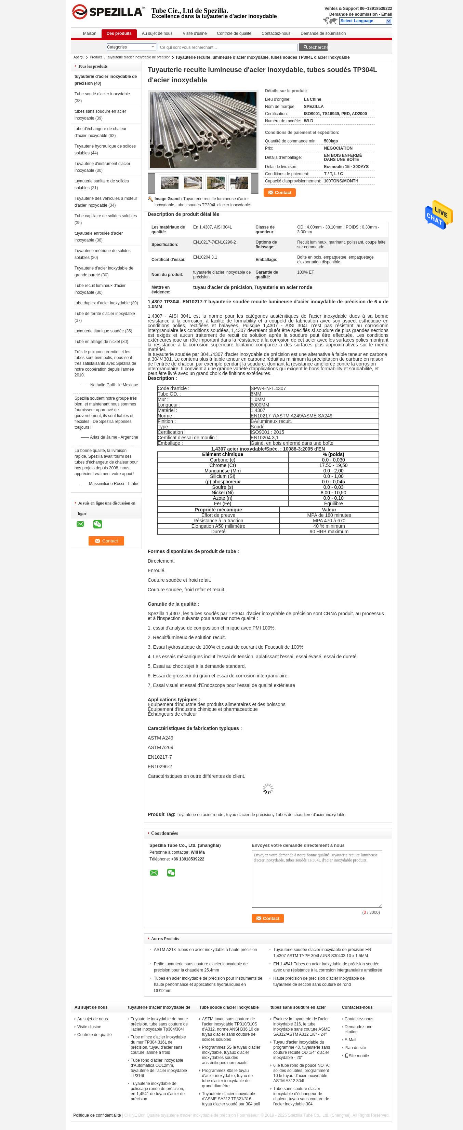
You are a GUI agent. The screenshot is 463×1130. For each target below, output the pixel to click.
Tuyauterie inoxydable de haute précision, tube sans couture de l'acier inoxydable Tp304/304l (159, 1024)
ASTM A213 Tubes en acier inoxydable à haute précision (205, 949)
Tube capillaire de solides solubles (106, 215)
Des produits (119, 33)
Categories (117, 47)
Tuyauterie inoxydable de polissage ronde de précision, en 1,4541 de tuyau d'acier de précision (158, 1091)
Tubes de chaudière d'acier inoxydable (310, 814)
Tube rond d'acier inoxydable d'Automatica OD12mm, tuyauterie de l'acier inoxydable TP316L (159, 1068)
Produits (96, 57)
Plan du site (355, 1047)
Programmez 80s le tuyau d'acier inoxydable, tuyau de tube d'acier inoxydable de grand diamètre (227, 1078)
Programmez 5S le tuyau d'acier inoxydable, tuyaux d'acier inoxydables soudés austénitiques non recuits (231, 1055)
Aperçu (79, 57)
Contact (283, 192)
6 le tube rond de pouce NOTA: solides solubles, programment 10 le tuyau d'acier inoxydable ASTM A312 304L (301, 1073)
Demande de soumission (353, 14)
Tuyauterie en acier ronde (200, 814)
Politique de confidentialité (97, 1115)
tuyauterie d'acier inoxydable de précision (139, 57)
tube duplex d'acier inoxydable (102, 303)
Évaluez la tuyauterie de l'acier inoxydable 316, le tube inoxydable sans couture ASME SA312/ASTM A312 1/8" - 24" (301, 1027)
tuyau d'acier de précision (249, 814)
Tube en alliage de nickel (97, 341)
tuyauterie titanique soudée (99, 331)
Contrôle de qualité (234, 33)
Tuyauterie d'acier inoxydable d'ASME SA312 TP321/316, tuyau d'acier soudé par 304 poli (231, 1098)
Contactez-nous (276, 33)
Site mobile (357, 1055)
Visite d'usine (195, 33)
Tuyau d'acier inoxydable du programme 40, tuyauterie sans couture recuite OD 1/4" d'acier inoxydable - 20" (301, 1050)
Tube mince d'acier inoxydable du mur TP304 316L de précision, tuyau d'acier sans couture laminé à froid (158, 1045)
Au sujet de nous (157, 33)
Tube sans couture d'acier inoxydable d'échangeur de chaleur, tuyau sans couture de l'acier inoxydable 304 (301, 1096)
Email (386, 14)
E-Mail (350, 1039)
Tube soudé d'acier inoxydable (102, 94)
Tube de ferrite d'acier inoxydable (105, 313)
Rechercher (317, 47)
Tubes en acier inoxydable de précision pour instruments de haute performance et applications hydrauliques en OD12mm (208, 984)
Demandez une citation (358, 1029)
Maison (89, 33)
